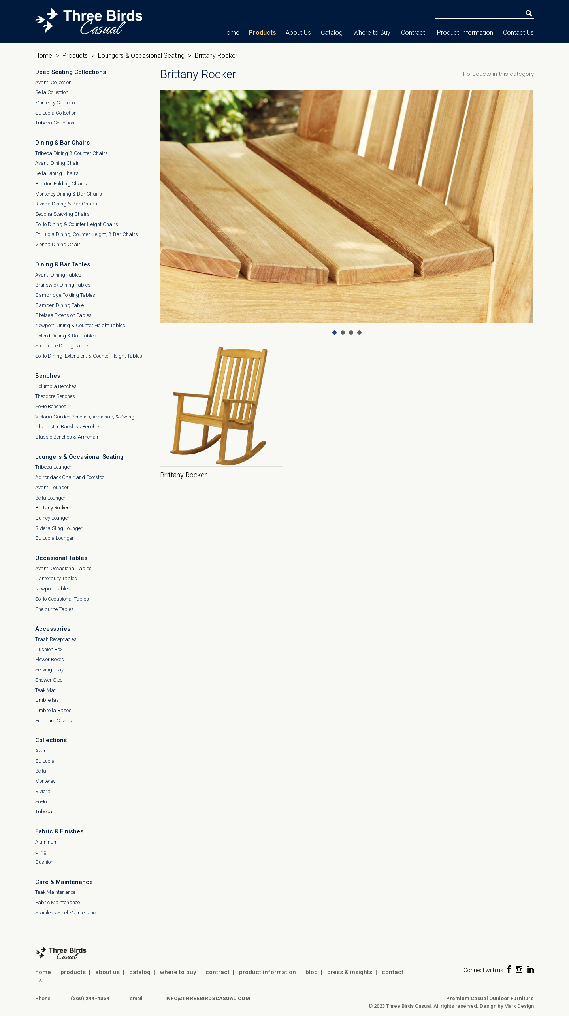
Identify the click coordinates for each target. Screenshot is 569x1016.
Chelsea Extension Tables (63, 315)
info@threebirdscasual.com (207, 998)
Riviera (43, 791)
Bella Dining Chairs (57, 173)
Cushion (44, 862)
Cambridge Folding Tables (65, 295)
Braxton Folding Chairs (61, 184)
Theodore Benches (55, 396)
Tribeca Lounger (53, 467)
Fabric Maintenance (57, 902)
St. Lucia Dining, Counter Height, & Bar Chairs (86, 234)
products (73, 972)
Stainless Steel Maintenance (66, 913)
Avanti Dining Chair (57, 163)
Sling (41, 852)
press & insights (349, 972)
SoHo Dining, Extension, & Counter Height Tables (88, 356)
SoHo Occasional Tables (62, 599)
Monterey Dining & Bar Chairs (68, 194)
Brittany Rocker (52, 508)
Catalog (332, 32)
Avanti (42, 751)
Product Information (465, 32)
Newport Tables (52, 589)
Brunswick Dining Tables (62, 285)
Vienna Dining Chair (57, 244)
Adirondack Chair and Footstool (70, 477)
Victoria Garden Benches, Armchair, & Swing (84, 417)
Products (262, 32)
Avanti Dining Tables (58, 275)
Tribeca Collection (54, 123)
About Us (298, 32)
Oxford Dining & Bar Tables (65, 336)
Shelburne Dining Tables (62, 346)
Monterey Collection (56, 103)
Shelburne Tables (54, 609)
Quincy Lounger (52, 518)
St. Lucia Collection (56, 113)
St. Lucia (45, 761)
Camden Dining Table (59, 305)
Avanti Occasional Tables (63, 568)
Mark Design (519, 1006)
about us (107, 972)
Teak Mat (45, 690)
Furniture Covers (53, 721)
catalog (140, 972)
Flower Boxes (49, 659)
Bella (40, 771)
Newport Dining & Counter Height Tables (80, 325)
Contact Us (518, 32)
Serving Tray (49, 670)
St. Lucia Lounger (54, 538)
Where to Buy (371, 32)
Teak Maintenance (55, 892)
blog (311, 972)
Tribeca (43, 811)
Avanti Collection (53, 82)
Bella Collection (51, 92)
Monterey (45, 781)
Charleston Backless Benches (68, 427)
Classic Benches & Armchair (67, 437)
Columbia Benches (56, 386)
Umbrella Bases (53, 710)
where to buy (178, 972)
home (43, 972)
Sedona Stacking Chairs (62, 214)
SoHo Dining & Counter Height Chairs (76, 224)
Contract (413, 32)
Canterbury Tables (56, 578)
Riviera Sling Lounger (59, 528)
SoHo (41, 802)
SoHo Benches (50, 406)
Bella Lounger (50, 498)
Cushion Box (48, 649)
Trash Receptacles (56, 639)
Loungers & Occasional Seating (141, 55)
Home (230, 32)
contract (217, 972)
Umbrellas (47, 700)
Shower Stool (49, 680)
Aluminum (46, 842)
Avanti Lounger (52, 487)
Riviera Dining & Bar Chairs (66, 204)
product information (267, 972)
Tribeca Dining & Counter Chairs (71, 153)
